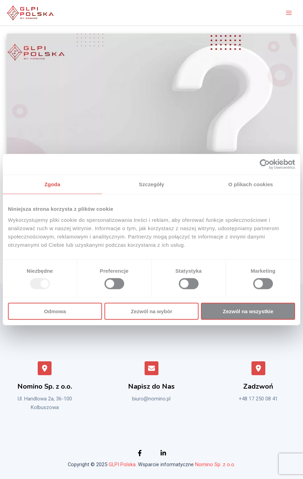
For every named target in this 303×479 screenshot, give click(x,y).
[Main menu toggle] (289, 13)
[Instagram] (163, 453)
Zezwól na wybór (151, 311)
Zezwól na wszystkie (248, 311)
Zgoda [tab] (53, 184)
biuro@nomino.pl (151, 399)
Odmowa (55, 311)
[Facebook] (140, 453)
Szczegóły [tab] (151, 184)
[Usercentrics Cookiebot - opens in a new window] (265, 164)
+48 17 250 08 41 (258, 399)
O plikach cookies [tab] (250, 184)
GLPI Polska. (123, 464)
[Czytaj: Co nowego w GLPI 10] (151, 114)
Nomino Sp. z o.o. (215, 464)
